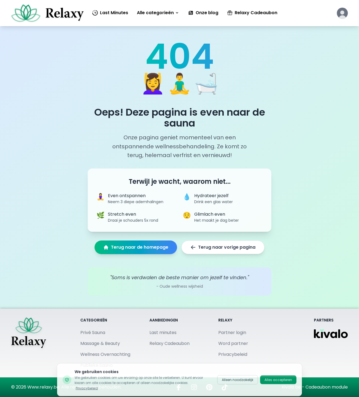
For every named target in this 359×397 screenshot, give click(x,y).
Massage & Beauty (100, 343)
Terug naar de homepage (135, 247)
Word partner (233, 343)
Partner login (232, 332)
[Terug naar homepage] (28, 343)
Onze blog (203, 13)
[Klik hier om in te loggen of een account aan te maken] (342, 13)
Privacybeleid (232, 354)
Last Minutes (110, 13)
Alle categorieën (158, 13)
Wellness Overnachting (105, 354)
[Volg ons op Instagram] (194, 387)
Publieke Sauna (96, 365)
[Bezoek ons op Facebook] (178, 387)
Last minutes (162, 332)
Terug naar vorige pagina (222, 247)
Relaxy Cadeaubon (252, 13)
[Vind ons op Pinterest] (209, 387)
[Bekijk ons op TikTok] (224, 387)
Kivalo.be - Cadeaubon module (315, 387)
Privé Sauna (92, 332)
